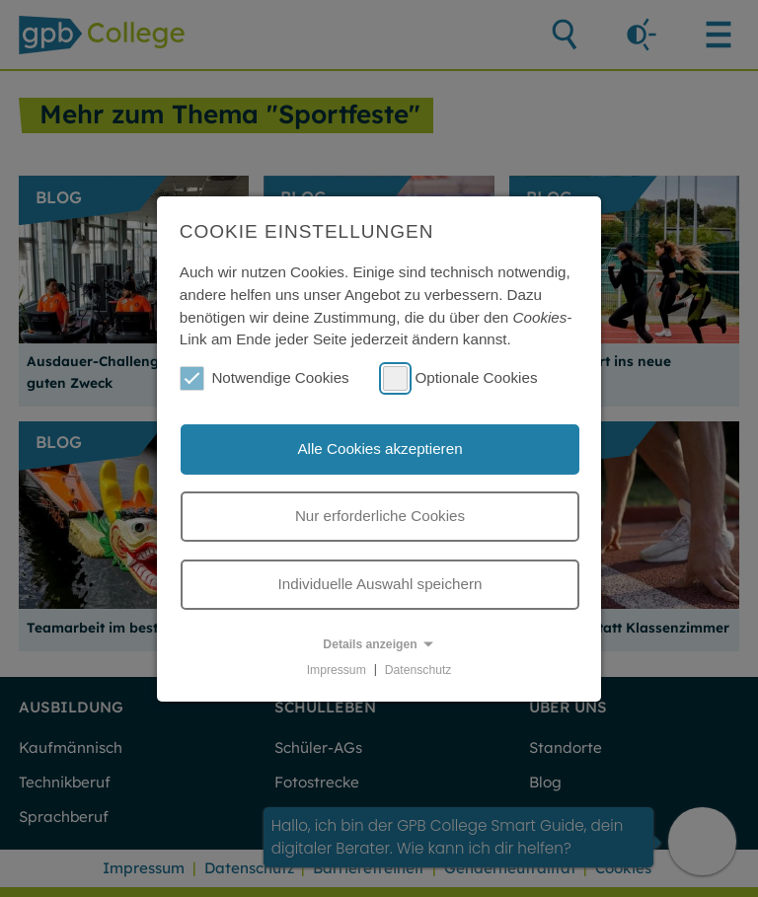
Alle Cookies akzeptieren (379, 448)
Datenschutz (418, 669)
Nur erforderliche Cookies (380, 515)
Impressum (336, 669)
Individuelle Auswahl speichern (380, 583)
